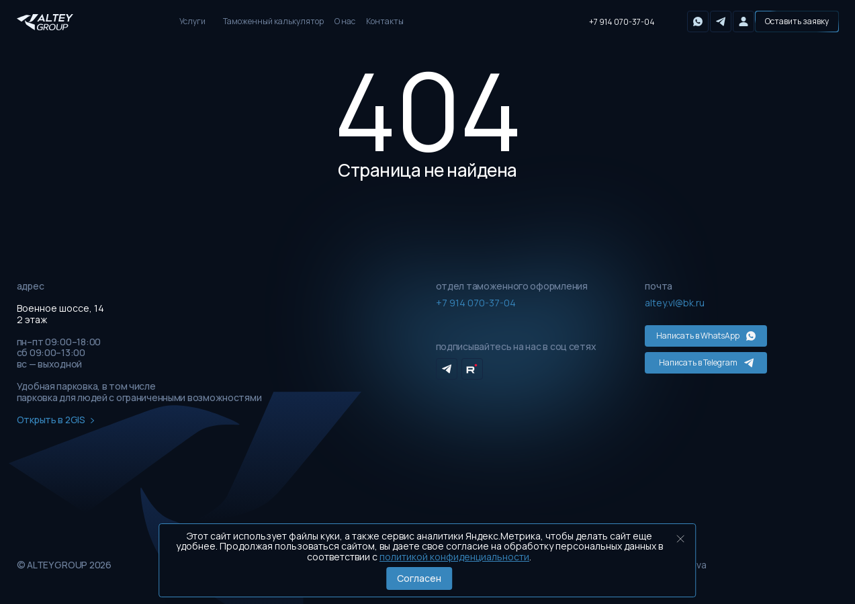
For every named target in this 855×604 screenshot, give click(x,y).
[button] (797, 21)
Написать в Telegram (706, 362)
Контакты (385, 21)
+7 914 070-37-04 (622, 22)
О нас (344, 21)
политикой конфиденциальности (454, 556)
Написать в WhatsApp (706, 335)
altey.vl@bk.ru (675, 302)
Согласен (419, 578)
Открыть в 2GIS (55, 420)
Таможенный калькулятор (273, 21)
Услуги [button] (192, 21)
